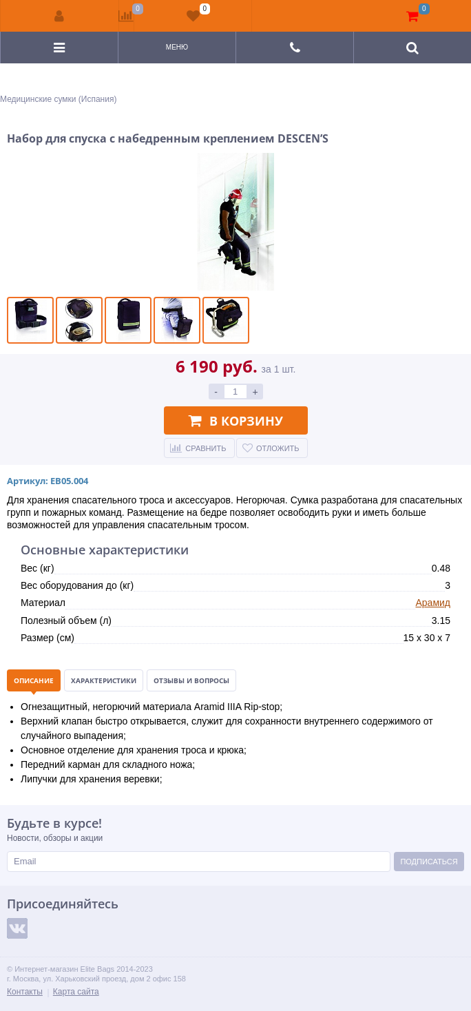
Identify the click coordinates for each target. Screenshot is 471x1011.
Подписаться (428, 861)
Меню (177, 47)
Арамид (432, 602)
